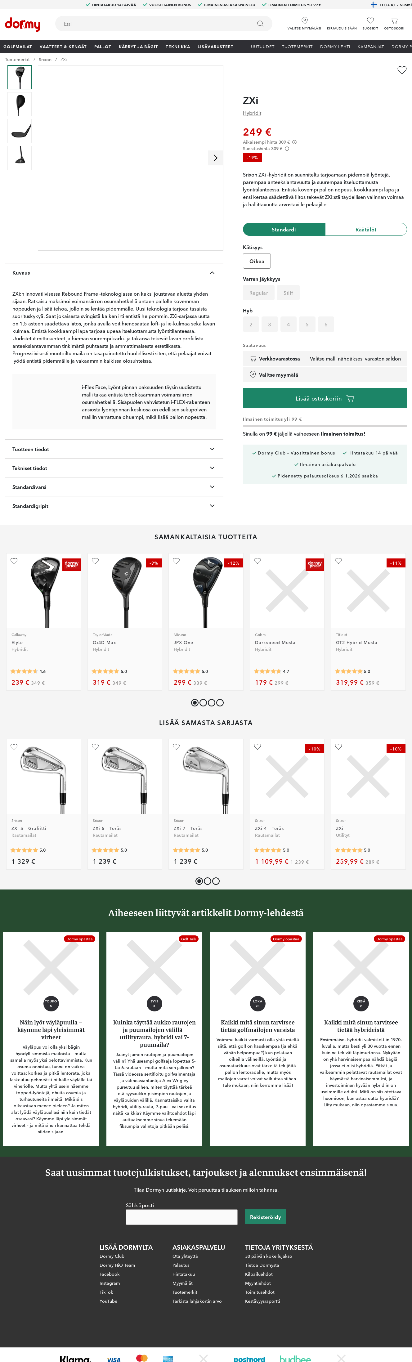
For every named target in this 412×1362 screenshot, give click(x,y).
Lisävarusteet (216, 46)
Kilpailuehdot (259, 1293)
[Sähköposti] (182, 1236)
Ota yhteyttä (185, 1275)
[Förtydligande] (294, 130)
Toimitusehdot (260, 1311)
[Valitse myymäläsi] (304, 21)
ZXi (63, 59)
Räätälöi (366, 217)
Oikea (256, 248)
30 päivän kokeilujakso (268, 1275)
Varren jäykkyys (261, 266)
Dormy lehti (335, 46)
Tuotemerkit (297, 46)
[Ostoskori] (394, 23)
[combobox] (163, 23)
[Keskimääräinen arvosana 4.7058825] (268, 690)
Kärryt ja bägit (138, 46)
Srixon (45, 59)
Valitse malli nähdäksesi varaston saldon (355, 346)
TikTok (106, 1311)
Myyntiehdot (258, 1302)
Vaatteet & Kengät (63, 46)
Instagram (110, 1302)
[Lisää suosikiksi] (402, 70)
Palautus (180, 1284)
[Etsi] (260, 23)
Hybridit (252, 100)
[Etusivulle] (22, 24)
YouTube (108, 1320)
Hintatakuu (183, 1293)
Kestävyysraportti (262, 1320)
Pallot (102, 46)
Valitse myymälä (273, 362)
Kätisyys (252, 234)
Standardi (284, 217)
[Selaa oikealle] (215, 157)
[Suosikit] (370, 23)
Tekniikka (178, 46)
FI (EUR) (391, 5)
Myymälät (182, 1302)
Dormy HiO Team (117, 1284)
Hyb (248, 298)
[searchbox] (149, 24)
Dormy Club (112, 1275)
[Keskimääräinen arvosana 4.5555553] (24, 690)
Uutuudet (263, 46)
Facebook (110, 1293)
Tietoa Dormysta (262, 1284)
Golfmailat (17, 46)
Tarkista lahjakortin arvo (197, 1320)
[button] (342, 21)
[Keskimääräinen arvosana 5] (105, 690)
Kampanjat (371, 46)
